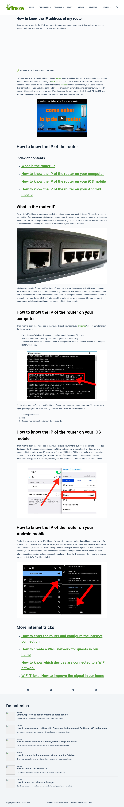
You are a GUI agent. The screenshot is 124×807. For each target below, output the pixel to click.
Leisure (33, 7)
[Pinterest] (73, 690)
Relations (59, 7)
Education (95, 7)
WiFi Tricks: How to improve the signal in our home (62, 675)
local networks (57, 81)
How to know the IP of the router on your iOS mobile (63, 181)
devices (63, 85)
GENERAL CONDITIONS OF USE (57, 802)
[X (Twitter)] (50, 690)
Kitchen (107, 7)
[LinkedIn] (96, 690)
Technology (45, 7)
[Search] (117, 7)
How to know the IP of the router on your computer (62, 173)
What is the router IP (38, 166)
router (58, 78)
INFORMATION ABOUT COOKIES (81, 802)
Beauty (71, 7)
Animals (82, 7)
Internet (50, 70)
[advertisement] (62, 50)
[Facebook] (28, 690)
